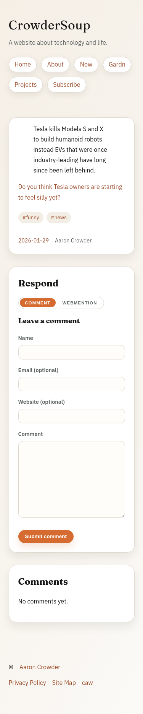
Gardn (117, 64)
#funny (30, 217)
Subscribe (66, 84)
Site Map (64, 690)
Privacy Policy (27, 690)
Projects (25, 84)
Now (86, 64)
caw (87, 690)
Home (22, 64)
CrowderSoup (50, 25)
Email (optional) (38, 370)
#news (59, 217)
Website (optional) (41, 401)
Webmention (80, 303)
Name (25, 338)
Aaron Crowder (39, 674)
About (55, 64)
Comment (37, 303)
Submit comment (46, 544)
